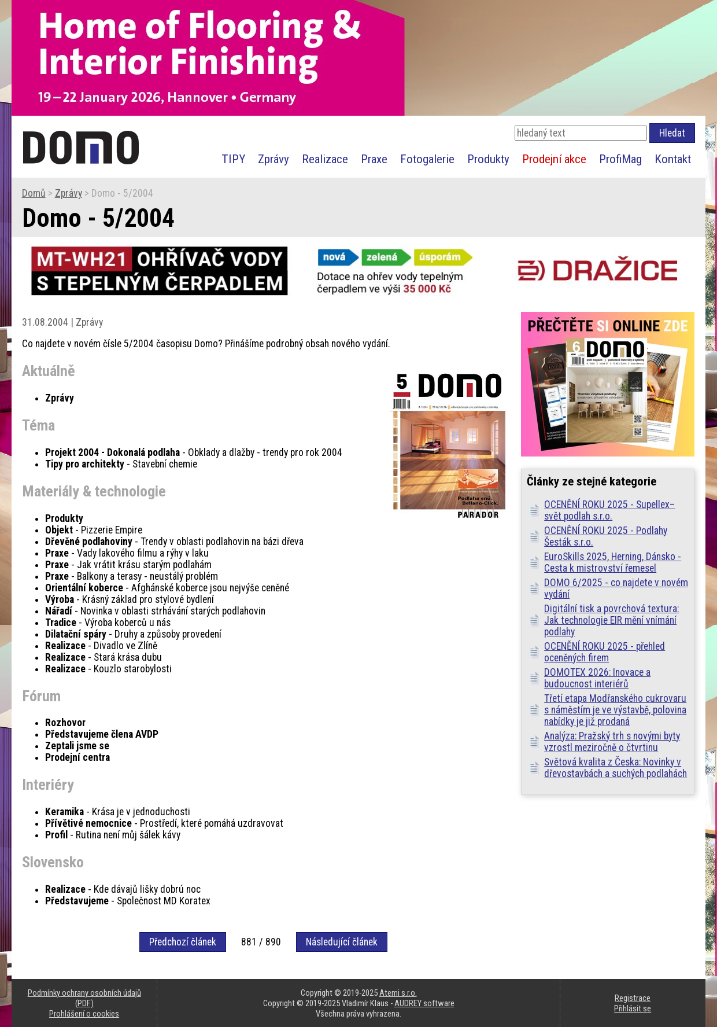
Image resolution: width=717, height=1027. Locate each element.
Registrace (633, 998)
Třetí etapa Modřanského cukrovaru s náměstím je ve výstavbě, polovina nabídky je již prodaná (615, 710)
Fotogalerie (427, 159)
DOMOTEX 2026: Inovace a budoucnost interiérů (597, 678)
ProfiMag (620, 159)
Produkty (488, 159)
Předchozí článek (182, 942)
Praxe (374, 159)
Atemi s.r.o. (398, 993)
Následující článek (342, 942)
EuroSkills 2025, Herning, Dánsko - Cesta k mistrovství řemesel (612, 562)
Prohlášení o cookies (84, 1013)
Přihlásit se (632, 1008)
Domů (34, 193)
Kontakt (673, 159)
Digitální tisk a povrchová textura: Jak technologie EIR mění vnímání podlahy (611, 620)
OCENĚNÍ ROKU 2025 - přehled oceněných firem (604, 652)
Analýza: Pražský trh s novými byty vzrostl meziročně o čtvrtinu (612, 741)
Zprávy (273, 159)
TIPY (233, 159)
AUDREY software (424, 1003)
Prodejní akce (554, 159)
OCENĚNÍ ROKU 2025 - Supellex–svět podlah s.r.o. (609, 510)
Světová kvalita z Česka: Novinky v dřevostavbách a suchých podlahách (615, 767)
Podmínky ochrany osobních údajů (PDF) (84, 998)
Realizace (325, 159)
